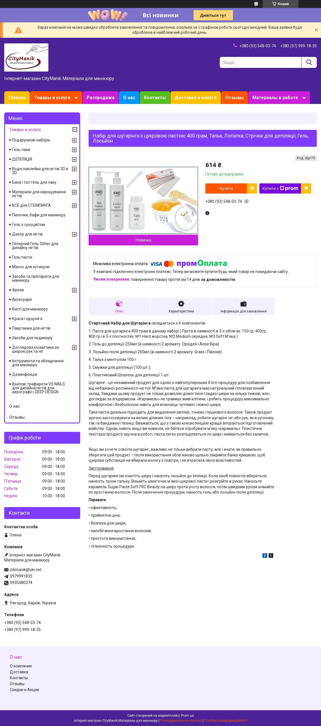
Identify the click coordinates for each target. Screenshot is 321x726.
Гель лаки (21, 149)
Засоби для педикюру (32, 338)
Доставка (19, 672)
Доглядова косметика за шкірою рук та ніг (35, 349)
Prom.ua (187, 716)
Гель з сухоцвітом (28, 224)
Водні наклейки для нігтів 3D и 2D (40, 170)
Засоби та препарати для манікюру (35, 278)
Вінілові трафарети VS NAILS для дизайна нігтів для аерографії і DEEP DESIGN (38, 388)
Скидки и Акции (24, 689)
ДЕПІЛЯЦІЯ (22, 159)
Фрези (18, 290)
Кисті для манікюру (30, 309)
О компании (21, 666)
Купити (226, 188)
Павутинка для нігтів (31, 328)
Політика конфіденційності (225, 721)
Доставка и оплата (196, 97)
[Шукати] (309, 62)
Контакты (155, 97)
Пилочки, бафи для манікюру (39, 215)
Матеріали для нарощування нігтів (39, 194)
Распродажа (101, 97)
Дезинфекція (24, 374)
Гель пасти (22, 257)
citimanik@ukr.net (26, 569)
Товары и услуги (52, 97)
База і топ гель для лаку (34, 182)
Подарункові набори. (31, 140)
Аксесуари (22, 299)
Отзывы (234, 97)
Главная (17, 97)
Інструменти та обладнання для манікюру (38, 363)
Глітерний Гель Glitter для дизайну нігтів (35, 245)
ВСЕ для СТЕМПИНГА (31, 205)
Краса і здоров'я (27, 318)
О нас (129, 97)
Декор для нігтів (27, 234)
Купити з (280, 188)
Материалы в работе (275, 97)
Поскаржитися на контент (181, 721)
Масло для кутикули (31, 267)
